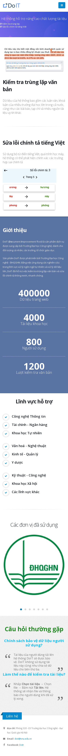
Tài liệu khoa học (34, 324)
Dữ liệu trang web (34, 299)
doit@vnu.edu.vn (23, 738)
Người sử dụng (34, 348)
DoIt (21, 744)
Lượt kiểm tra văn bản (34, 372)
